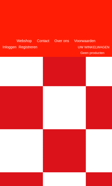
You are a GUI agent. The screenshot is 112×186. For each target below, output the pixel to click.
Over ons (61, 41)
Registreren (28, 47)
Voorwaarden (85, 41)
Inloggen (9, 47)
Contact (43, 41)
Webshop (24, 41)
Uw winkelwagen (93, 47)
